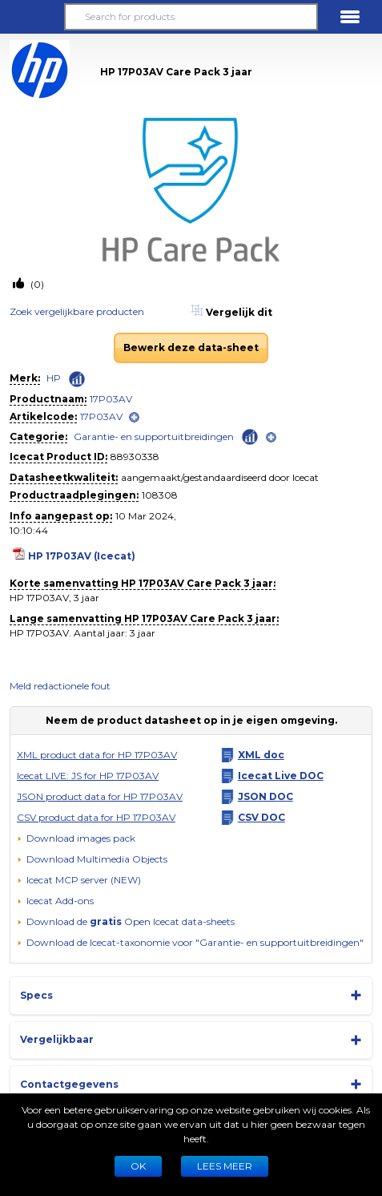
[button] (32, 16)
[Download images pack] (76, 838)
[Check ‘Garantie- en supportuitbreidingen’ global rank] (249, 436)
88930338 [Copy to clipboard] (135, 457)
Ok (138, 1166)
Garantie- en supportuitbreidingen (154, 436)
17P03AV (111, 399)
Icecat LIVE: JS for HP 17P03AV (88, 776)
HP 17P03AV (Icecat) (81, 556)
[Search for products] (191, 17)
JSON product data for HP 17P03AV (100, 796)
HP (53, 378)
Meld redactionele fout (60, 686)
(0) (36, 284)
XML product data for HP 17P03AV (97, 755)
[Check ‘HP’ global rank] (76, 379)
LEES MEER (224, 1166)
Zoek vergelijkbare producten (77, 311)
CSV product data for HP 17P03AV (96, 817)
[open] (134, 417)
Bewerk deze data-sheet (191, 347)
